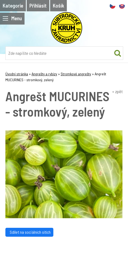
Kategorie (13, 5)
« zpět (117, 91)
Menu (12, 18)
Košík (58, 5)
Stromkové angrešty (76, 74)
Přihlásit (38, 5)
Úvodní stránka (16, 74)
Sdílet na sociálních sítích (29, 232)
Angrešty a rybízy (44, 74)
